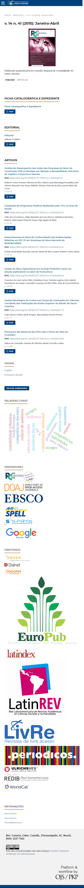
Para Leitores (10, 813)
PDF (11, 111)
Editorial (9, 135)
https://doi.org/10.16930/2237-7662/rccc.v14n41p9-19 (36, 177)
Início (7, 15)
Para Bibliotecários (13, 822)
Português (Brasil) (13, 374)
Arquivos (18, 15)
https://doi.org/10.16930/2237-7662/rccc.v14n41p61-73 (37, 310)
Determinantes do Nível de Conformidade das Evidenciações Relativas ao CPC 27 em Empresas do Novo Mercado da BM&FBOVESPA (37, 240)
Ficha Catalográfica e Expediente (22, 106)
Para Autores (10, 818)
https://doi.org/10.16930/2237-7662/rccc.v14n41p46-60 (37, 275)
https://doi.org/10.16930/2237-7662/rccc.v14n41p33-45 (37, 247)
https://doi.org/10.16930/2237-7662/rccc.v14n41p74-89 (37, 338)
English (8, 370)
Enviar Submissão (16, 388)
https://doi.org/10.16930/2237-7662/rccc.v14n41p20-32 (37, 212)
